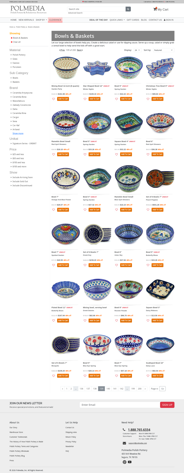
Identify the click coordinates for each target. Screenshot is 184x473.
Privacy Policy (71, 442)
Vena (14, 121)
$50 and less (17, 158)
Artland (15, 129)
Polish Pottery (21, 27)
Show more (18, 133)
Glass (14, 59)
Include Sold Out (19, 181)
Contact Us (70, 428)
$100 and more (18, 166)
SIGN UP (167, 405)
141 (115, 388)
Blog (144, 20)
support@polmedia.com (138, 443)
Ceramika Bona (18, 97)
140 (108, 388)
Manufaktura (18, 101)
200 (139, 388)
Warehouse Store (16, 432)
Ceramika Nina (18, 113)
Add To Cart (63, 99)
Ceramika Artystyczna (21, 93)
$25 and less (17, 154)
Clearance (55, 20)
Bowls (14, 78)
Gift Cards (133, 20)
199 (133, 388)
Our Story (13, 428)
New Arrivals (26, 20)
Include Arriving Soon (22, 177)
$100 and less (18, 162)
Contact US (155, 20)
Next (80, 50)
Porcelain (16, 67)
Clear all (16, 42)
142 (121, 388)
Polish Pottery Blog (17, 456)
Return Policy (71, 437)
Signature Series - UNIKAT (24, 143)
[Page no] (154, 388)
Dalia (14, 109)
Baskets (15, 82)
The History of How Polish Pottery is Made (26, 442)
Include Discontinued (21, 185)
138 (94, 388)
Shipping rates (71, 432)
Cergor (15, 117)
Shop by (40, 20)
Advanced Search (75, 13)
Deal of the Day (98, 20)
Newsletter (70, 446)
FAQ (67, 451)
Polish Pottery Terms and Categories (24, 446)
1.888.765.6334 (169, 1)
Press (12, 460)
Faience (15, 63)
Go (162, 388)
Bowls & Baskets (33, 27)
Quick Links (116, 20)
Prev (62, 50)
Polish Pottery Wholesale (19, 451)
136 (81, 388)
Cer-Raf (15, 125)
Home (14, 20)
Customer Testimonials (18, 437)
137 (88, 388)
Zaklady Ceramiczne (21, 105)
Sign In (168, 20)
